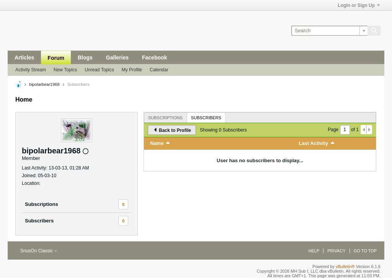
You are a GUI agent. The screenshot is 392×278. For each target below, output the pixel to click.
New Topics (65, 69)
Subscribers (39, 221)
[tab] (165, 117)
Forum (55, 58)
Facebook (154, 57)
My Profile (132, 69)
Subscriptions (41, 204)
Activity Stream (30, 69)
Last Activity (313, 143)
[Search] (329, 31)
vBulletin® (345, 266)
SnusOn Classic (38, 250)
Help (313, 250)
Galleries (117, 57)
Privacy (336, 250)
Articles (24, 57)
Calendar (159, 69)
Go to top (365, 250)
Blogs (85, 57)
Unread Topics (99, 69)
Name (156, 143)
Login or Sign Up (359, 5)
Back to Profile (172, 130)
